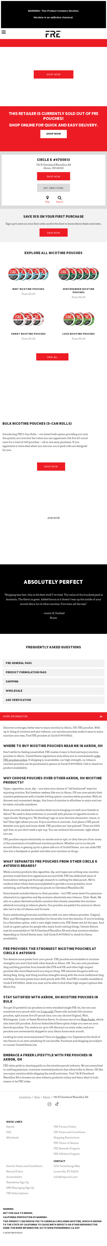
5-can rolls (47, 1011)
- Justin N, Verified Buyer (53, 615)
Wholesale (12, 1137)
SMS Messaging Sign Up (20, 1187)
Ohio (37, 1096)
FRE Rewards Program (67, 1148)
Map (47, 199)
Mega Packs (88, 1019)
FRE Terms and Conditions (70, 1132)
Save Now (53, 233)
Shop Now (54, 74)
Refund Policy (14, 1171)
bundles (61, 1036)
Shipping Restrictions (67, 1137)
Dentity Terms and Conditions (24, 1165)
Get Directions (53, 188)
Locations (25, 1096)
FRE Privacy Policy (65, 1126)
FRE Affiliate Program (67, 1153)
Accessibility (14, 1176)
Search (59, 199)
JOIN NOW (53, 518)
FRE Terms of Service (66, 1142)
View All (52, 357)
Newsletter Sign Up (17, 1182)
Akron (46, 1096)
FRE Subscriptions (17, 1193)
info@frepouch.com (66, 1176)
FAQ (8, 1132)
